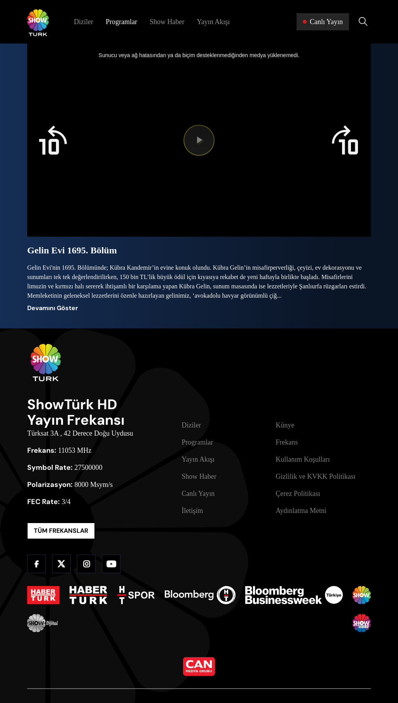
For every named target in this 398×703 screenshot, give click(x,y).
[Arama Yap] (363, 22)
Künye (285, 425)
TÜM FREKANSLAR (61, 531)
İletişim (192, 511)
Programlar (121, 22)
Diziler (83, 22)
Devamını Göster (52, 308)
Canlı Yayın (198, 493)
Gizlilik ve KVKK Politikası (316, 476)
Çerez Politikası (298, 493)
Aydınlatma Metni (301, 511)
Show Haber (167, 22)
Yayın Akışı (213, 22)
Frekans (287, 442)
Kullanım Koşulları (303, 459)
